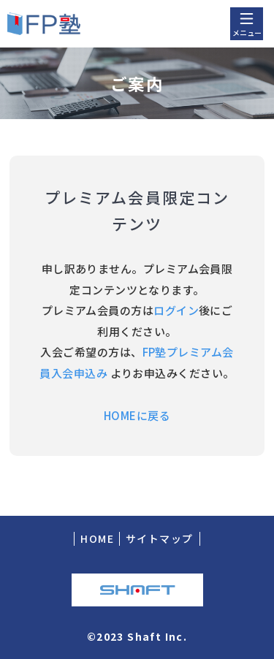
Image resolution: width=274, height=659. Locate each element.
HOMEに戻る (137, 415)
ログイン (176, 310)
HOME (97, 538)
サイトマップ (159, 538)
